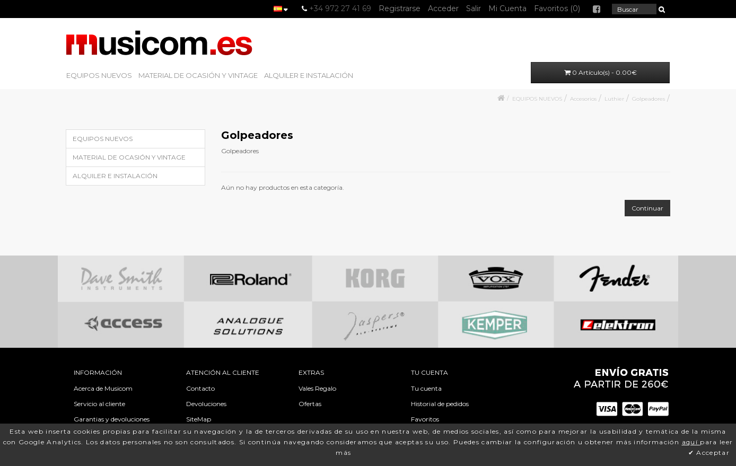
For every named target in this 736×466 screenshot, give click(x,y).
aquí (691, 442)
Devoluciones (206, 404)
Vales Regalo (317, 388)
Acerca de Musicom (103, 388)
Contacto (200, 388)
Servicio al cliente (99, 404)
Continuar (647, 208)
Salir (473, 8)
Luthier (614, 98)
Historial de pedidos (440, 404)
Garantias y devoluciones (112, 419)
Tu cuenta (426, 388)
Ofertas (310, 404)
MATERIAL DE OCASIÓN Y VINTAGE (198, 75)
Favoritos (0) (557, 8)
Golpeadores (648, 98)
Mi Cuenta (507, 8)
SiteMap (198, 419)
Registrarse (399, 8)
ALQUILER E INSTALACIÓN (308, 75)
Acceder (443, 8)
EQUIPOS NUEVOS (99, 75)
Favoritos (425, 419)
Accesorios (583, 98)
